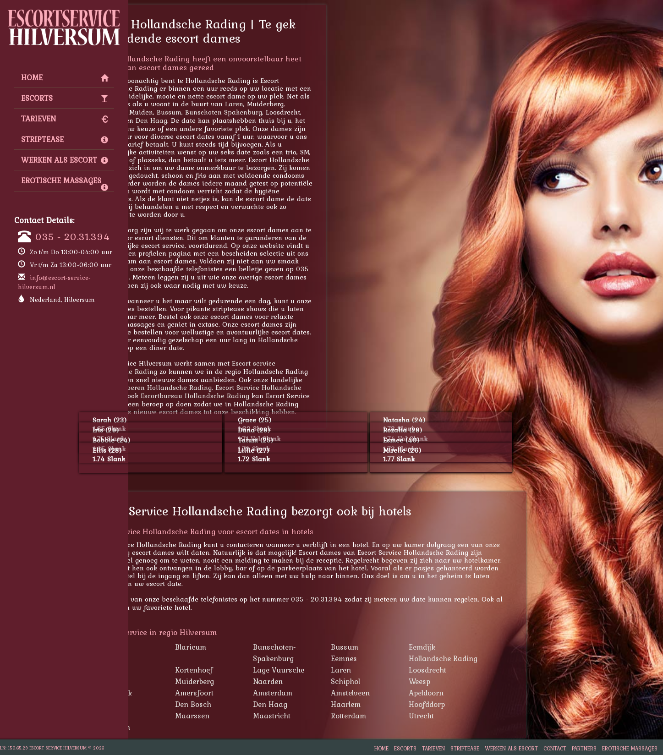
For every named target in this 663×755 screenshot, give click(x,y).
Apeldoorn (171, 112)
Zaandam (176, 727)
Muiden (173, 681)
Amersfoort (257, 692)
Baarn (170, 646)
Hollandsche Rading (505, 658)
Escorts (64, 98)
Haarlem (408, 704)
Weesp (482, 681)
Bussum (231, 112)
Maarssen (170, 120)
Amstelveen (413, 692)
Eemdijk (484, 646)
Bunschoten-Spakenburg (286, 112)
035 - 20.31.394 (72, 236)
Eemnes (407, 658)
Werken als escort (64, 159)
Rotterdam (411, 715)
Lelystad (174, 715)
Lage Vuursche (341, 669)
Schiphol (408, 681)
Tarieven (64, 118)
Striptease (64, 139)
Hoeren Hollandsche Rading (229, 387)
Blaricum (253, 646)
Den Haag (214, 120)
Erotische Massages (64, 183)
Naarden (330, 681)
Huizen (172, 669)
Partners (584, 748)
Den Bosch (256, 704)
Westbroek (177, 692)
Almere (172, 704)
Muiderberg (257, 681)
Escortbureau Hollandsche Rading (257, 395)
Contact (554, 748)
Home (64, 77)
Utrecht (484, 715)
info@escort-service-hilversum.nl (54, 282)
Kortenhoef (256, 669)
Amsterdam (335, 692)
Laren (297, 103)
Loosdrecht (490, 669)
